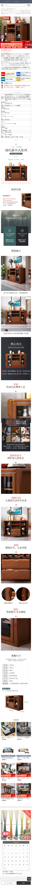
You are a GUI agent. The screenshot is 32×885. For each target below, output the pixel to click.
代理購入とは (8, 83)
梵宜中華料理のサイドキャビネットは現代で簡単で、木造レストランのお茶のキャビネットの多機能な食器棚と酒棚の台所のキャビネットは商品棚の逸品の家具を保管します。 (16, 13)
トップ (3, 8)
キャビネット (10, 8)
